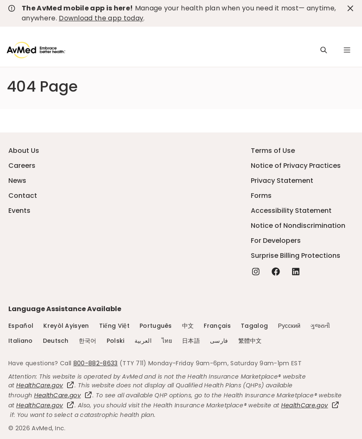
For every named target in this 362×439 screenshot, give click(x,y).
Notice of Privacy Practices (296, 165)
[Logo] (36, 50)
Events (19, 210)
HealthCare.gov (45, 385)
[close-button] (350, 8)
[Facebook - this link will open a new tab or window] (276, 272)
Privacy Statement (282, 180)
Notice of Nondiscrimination (298, 225)
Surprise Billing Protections (295, 255)
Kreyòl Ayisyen (66, 326)
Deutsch (56, 341)
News (17, 180)
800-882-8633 (95, 363)
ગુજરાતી (320, 326)
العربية (143, 341)
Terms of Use (273, 150)
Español (20, 326)
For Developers (276, 240)
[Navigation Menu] (347, 50)
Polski (116, 341)
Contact (22, 195)
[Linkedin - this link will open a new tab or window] (296, 272)
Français (217, 326)
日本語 (191, 341)
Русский (289, 326)
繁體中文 (250, 341)
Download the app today (101, 18)
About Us (23, 150)
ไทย (167, 341)
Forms (261, 195)
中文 (188, 326)
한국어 (88, 341)
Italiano (20, 341)
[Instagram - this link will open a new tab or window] (256, 272)
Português (156, 326)
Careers (21, 165)
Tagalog (254, 326)
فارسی (219, 341)
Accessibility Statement (291, 210)
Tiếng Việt (114, 326)
